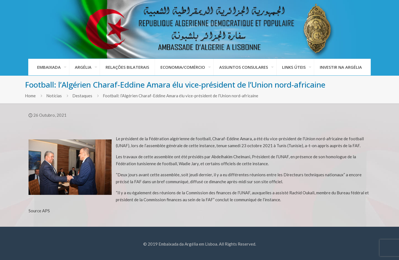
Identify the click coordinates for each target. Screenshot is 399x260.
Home (30, 95)
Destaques (82, 95)
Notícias (54, 95)
